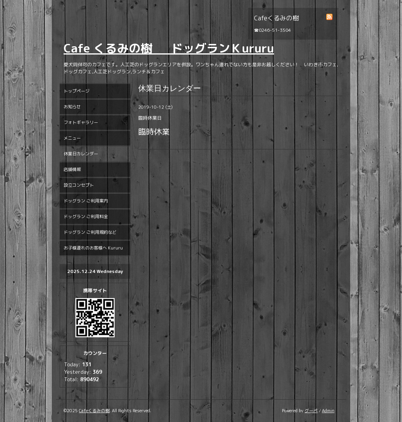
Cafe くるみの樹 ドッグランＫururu (169, 48)
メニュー (72, 138)
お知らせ (72, 107)
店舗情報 (72, 169)
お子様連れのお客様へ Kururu (93, 248)
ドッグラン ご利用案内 (86, 201)
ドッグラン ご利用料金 (86, 216)
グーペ (311, 410)
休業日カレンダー (81, 154)
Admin (328, 410)
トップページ (77, 91)
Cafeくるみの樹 (94, 410)
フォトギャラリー (81, 122)
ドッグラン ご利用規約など (90, 232)
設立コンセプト (79, 185)
